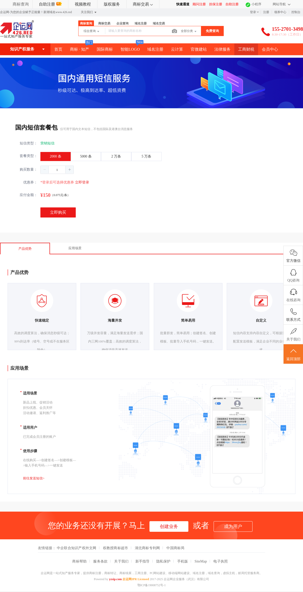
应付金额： (28, 195)
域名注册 (141, 23)
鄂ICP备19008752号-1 (151, 585)
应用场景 (75, 248)
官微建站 (199, 49)
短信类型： (28, 143)
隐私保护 (163, 561)
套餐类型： (28, 156)
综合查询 (92, 31)
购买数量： (28, 169)
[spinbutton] (57, 170)
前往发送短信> (33, 478)
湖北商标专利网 (147, 548)
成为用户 (233, 526)
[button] (45, 169)
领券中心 (280, 12)
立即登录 (82, 182)
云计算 (177, 49)
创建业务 (169, 526)
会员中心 (270, 49)
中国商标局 (175, 548)
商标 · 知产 (79, 49)
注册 (266, 12)
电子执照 (220, 561)
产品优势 (25, 249)
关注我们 (89, 12)
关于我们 (121, 561)
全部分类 (189, 31)
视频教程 (83, 4)
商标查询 (21, 4)
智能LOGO (130, 49)
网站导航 (281, 4)
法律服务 (222, 49)
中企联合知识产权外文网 (76, 548)
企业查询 (122, 23)
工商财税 (246, 49)
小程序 (256, 4)
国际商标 (105, 49)
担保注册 (215, 4)
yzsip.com (115, 579)
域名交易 (159, 23)
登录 (253, 12)
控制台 (295, 12)
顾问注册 (199, 4)
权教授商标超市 (115, 548)
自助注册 (50, 4)
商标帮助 (79, 561)
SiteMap (201, 561)
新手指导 (142, 561)
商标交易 (143, 4)
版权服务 (112, 4)
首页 (58, 49)
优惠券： (30, 182)
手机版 (182, 561)
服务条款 (100, 561)
